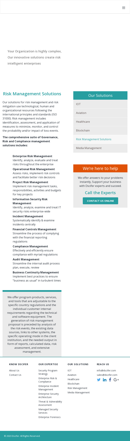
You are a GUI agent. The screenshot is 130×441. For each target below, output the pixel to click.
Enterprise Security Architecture (48, 395)
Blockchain (83, 130)
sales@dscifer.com (107, 374)
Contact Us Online (100, 201)
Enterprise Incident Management (48, 387)
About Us (14, 370)
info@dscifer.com (106, 370)
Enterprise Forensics (49, 417)
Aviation (81, 113)
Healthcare (83, 122)
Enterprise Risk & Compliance (47, 380)
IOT (78, 104)
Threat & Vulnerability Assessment (50, 403)
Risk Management (77, 388)
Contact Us (15, 374)
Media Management (89, 148)
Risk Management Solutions (94, 139)
